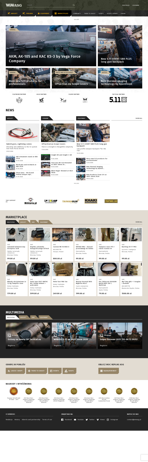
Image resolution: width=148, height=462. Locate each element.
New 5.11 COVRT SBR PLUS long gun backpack (92, 163)
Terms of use (47, 455)
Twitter (90, 455)
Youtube (79, 455)
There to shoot (89, 13)
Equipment (43, 13)
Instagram (112, 455)
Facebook (66, 455)
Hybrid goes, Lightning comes (19, 162)
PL (138, 5)
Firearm (28, 13)
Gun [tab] (33, 258)
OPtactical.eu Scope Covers (53, 162)
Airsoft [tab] (23, 258)
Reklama (16, 19)
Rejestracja (120, 5)
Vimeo (101, 455)
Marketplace (61, 14)
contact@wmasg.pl (134, 455)
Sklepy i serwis (112, 13)
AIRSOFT (10, 136)
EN (141, 5)
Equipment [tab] (44, 258)
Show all (139, 136)
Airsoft (12, 13)
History (17, 455)
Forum (123, 13)
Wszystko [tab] (11, 258)
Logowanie (130, 5)
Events (101, 13)
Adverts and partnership (31, 455)
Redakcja (9, 455)
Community (77, 13)
